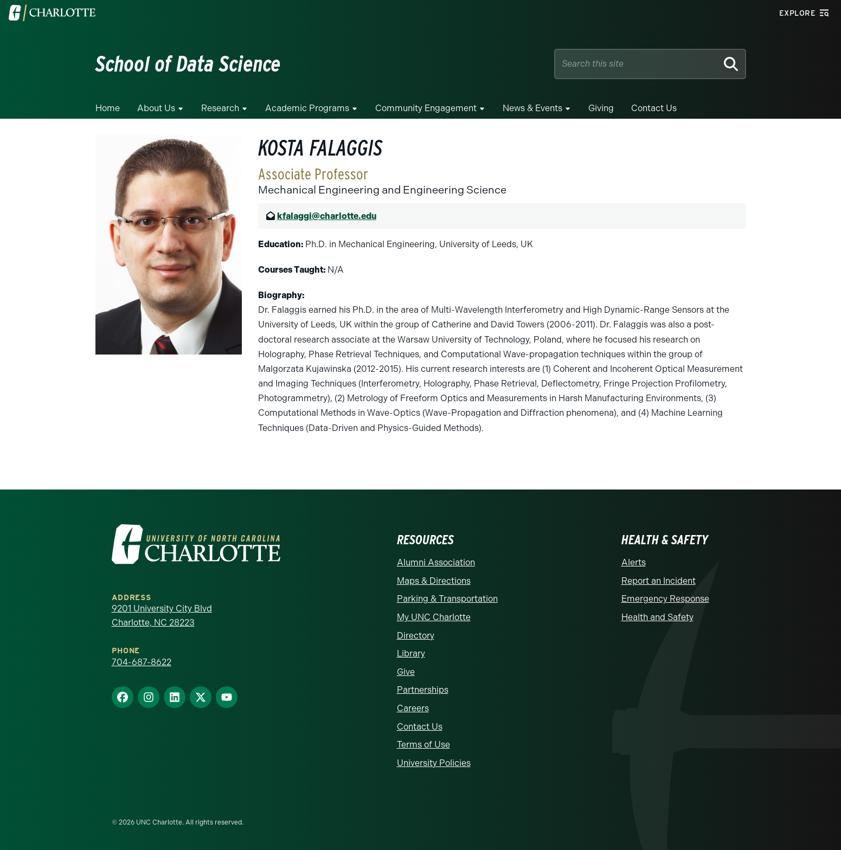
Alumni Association (436, 562)
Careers (413, 708)
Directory (415, 635)
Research (220, 108)
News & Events (532, 108)
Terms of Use (423, 744)
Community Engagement (426, 108)
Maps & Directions (434, 581)
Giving (601, 108)
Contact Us (654, 108)
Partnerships (422, 690)
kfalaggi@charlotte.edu (326, 216)
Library (411, 653)
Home (107, 108)
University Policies (434, 763)
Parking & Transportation (447, 599)
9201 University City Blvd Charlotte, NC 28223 (162, 615)
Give (406, 672)
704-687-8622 (141, 662)
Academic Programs (307, 108)
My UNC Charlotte (434, 617)
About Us (156, 108)
